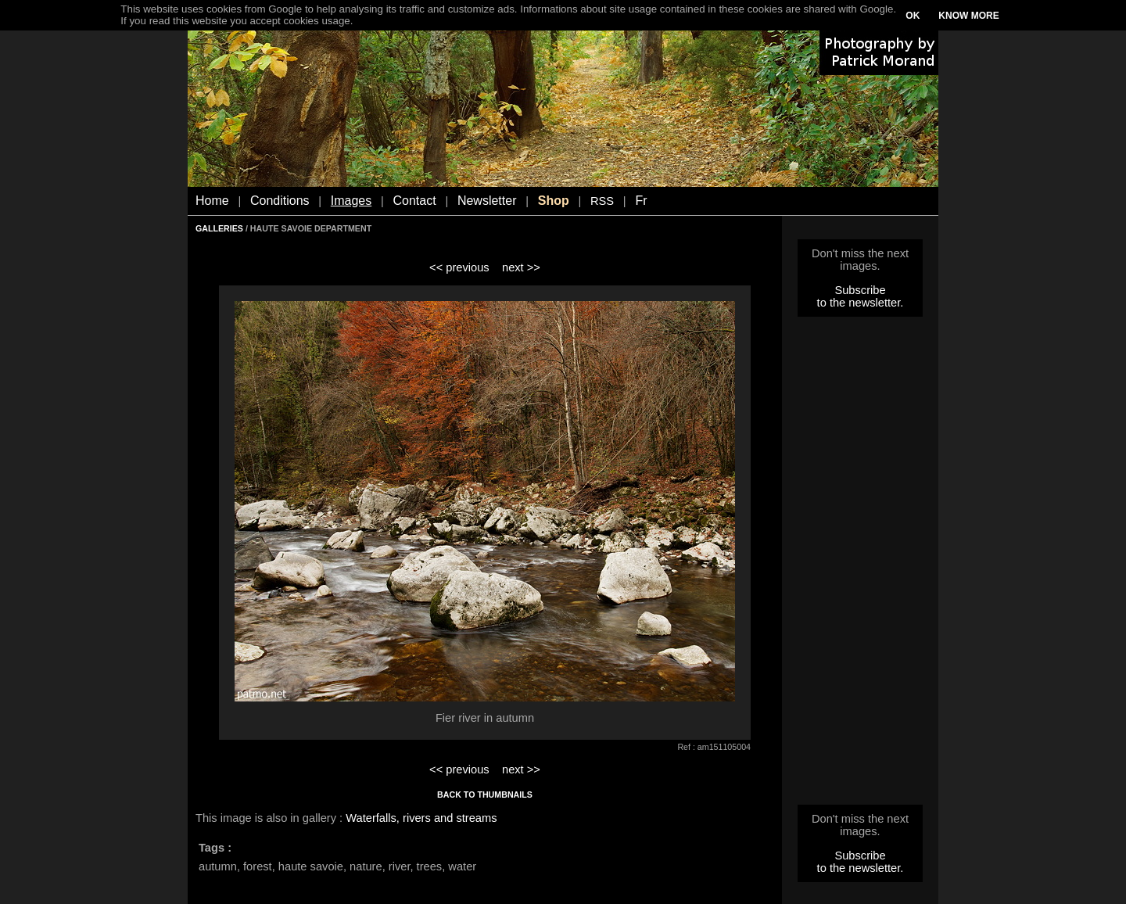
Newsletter (487, 200)
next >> (521, 267)
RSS (602, 201)
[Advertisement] (860, 565)
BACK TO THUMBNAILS (485, 794)
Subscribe (859, 290)
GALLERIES (219, 228)
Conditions (280, 200)
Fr (641, 200)
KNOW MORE (968, 15)
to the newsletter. (860, 302)
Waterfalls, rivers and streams (421, 818)
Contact (414, 200)
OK (912, 15)
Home (212, 200)
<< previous (459, 267)
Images (351, 200)
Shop (553, 200)
